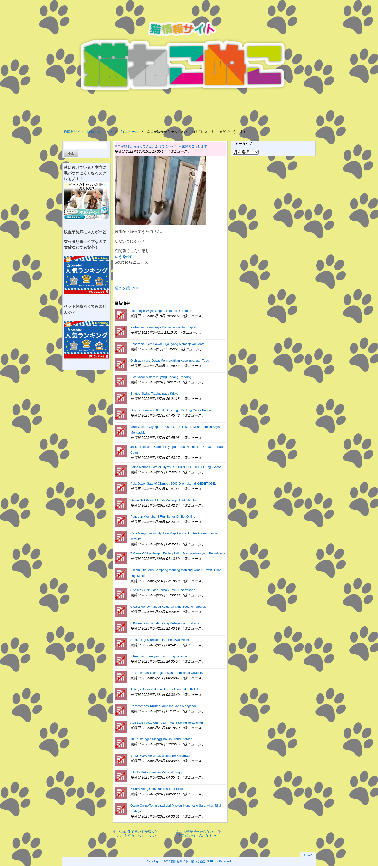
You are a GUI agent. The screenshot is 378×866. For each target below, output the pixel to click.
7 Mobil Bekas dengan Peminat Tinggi (156, 772)
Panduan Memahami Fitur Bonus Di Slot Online (162, 516)
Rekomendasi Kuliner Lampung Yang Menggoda (163, 706)
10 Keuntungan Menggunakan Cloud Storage (161, 739)
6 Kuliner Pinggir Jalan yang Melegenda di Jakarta (164, 623)
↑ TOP (308, 855)
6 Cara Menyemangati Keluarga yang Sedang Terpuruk (168, 606)
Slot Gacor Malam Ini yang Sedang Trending (160, 377)
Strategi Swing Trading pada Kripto (154, 393)
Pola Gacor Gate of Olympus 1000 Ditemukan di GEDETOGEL (173, 483)
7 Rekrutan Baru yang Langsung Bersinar (158, 656)
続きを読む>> (126, 288)
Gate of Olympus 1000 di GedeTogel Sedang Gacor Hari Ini (171, 410)
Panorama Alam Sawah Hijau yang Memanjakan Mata (167, 344)
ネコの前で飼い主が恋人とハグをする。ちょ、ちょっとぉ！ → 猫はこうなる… (137, 833)
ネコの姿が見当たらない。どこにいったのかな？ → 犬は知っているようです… (196, 833)
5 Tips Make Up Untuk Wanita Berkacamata (160, 755)
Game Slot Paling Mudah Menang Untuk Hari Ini (163, 500)
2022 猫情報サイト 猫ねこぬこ (185, 861)
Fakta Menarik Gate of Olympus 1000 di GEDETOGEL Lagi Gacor (175, 467)
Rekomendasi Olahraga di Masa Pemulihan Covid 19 (166, 673)
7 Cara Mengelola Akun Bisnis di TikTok (157, 789)
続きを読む (124, 256)
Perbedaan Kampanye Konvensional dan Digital (163, 327)
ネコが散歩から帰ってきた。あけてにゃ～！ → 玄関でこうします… (162, 146)
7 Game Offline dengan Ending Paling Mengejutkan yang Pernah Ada (177, 553)
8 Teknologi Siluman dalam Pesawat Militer (159, 640)
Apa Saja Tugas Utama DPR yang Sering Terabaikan (166, 722)
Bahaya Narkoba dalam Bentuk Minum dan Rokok (164, 689)
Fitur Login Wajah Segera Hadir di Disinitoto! (160, 311)
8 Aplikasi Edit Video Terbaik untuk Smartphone (162, 590)
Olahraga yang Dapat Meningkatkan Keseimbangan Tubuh (170, 360)
